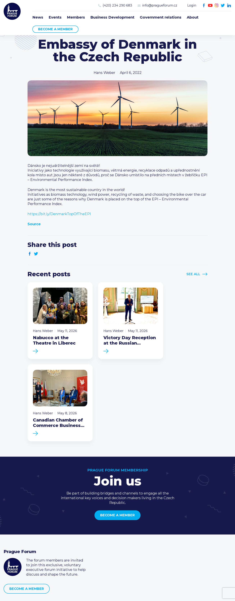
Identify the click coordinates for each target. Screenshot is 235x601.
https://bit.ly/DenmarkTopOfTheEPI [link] (59, 214)
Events (55, 17)
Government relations (160, 17)
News (37, 17)
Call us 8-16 (167, 528)
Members (76, 17)
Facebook (204, 5)
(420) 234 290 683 (117, 5)
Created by (117, 594)
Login (191, 5)
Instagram (216, 5)
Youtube (210, 5)
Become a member (55, 29)
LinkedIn (229, 5)
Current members (97, 528)
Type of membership (99, 534)
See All (193, 274)
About (192, 17)
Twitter (223, 5)
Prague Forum (13, 12)
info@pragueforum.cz (159, 5)
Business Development (112, 17)
